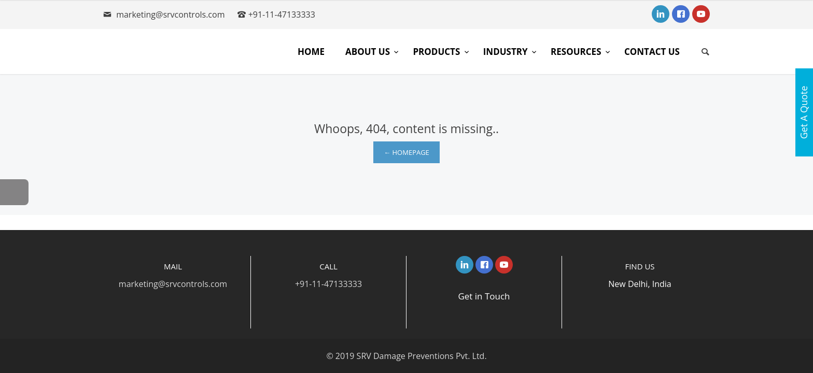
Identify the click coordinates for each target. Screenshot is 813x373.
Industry (506, 52)
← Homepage (406, 152)
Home (311, 52)
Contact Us (652, 52)
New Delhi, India (639, 284)
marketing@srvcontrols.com (170, 14)
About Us (368, 52)
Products (437, 52)
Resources (577, 52)
